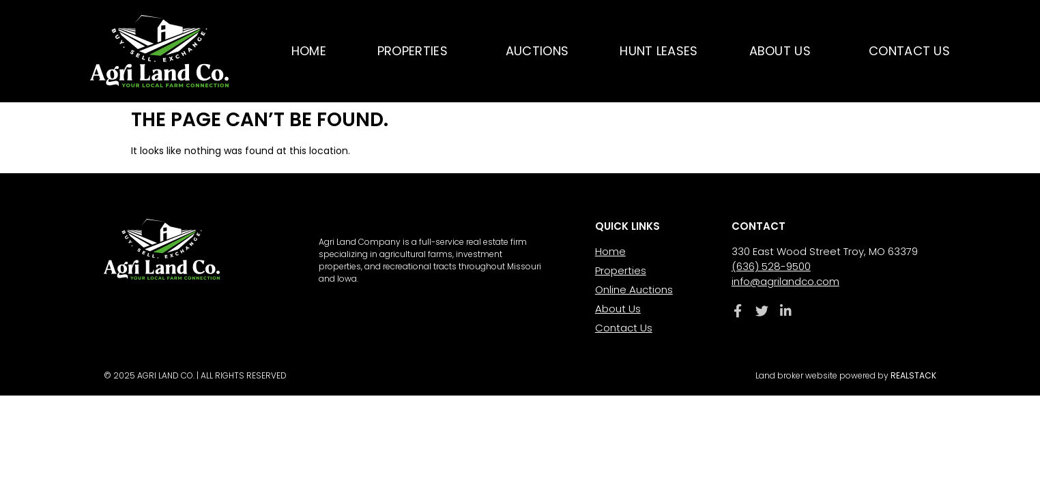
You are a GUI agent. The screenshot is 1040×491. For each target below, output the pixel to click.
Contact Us (909, 50)
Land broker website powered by (845, 375)
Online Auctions (634, 289)
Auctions (537, 50)
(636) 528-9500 (771, 266)
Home (308, 50)
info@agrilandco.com (785, 281)
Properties (415, 50)
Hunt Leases (658, 50)
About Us (783, 50)
